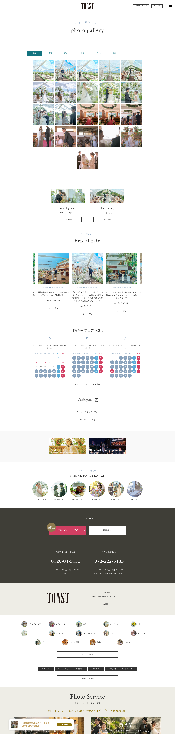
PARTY (157, 6)
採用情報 (79, 669)
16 (58, 367)
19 (41, 371)
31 (63, 375)
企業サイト (112, 669)
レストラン (46, 669)
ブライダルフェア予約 (68, 530)
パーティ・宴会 (62, 669)
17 (63, 367)
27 (45, 375)
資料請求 (107, 530)
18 (36, 371)
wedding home (87, 654)
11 (87, 362)
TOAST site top (87, 679)
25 (36, 375)
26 (41, 375)
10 (83, 362)
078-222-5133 (109, 561)
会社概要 (96, 669)
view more (67, 219)
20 (45, 371)
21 (49, 371)
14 (101, 362)
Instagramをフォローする (87, 412)
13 (96, 362)
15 (74, 367)
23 (58, 371)
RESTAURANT (141, 6)
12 (92, 362)
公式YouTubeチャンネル (87, 420)
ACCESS (107, 604)
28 (49, 375)
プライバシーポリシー (129, 669)
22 (54, 371)
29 (54, 375)
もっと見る (53, 308)
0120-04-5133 (66, 561)
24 (63, 371)
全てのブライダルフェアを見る (87, 384)
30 (58, 375)
